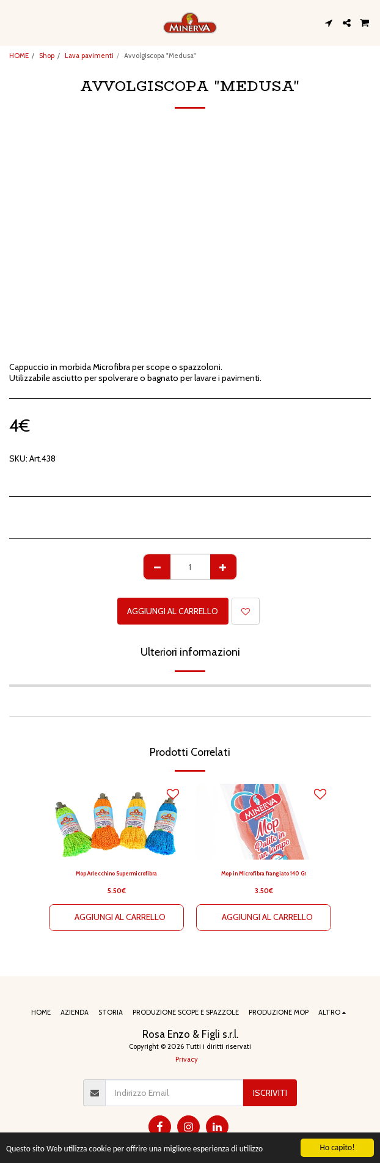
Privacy (186, 1059)
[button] (13, 22)
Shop (46, 55)
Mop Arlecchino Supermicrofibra (116, 873)
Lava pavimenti (89, 55)
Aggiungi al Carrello (172, 611)
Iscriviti (270, 1092)
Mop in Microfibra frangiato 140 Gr (263, 873)
